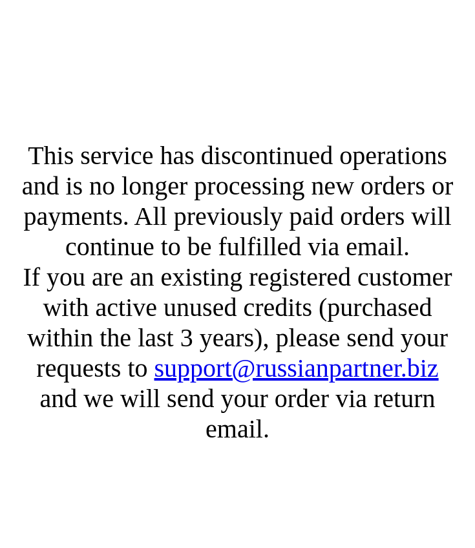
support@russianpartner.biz (296, 368)
